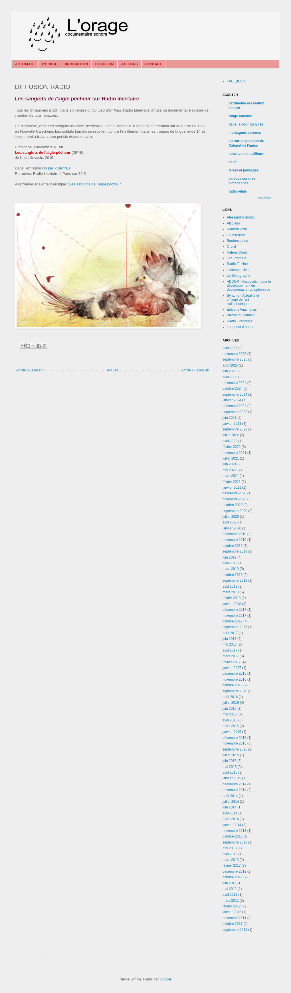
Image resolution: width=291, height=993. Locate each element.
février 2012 (232, 906)
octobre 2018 (232, 575)
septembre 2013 (235, 842)
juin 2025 (230, 371)
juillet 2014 (231, 802)
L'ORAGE (49, 64)
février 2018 (232, 598)
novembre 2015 (234, 743)
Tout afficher (264, 197)
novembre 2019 (234, 540)
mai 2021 (230, 470)
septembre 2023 (235, 412)
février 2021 (232, 482)
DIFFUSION (104, 64)
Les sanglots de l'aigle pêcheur (95, 184)
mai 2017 (230, 644)
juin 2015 (230, 761)
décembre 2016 (234, 674)
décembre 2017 (234, 610)
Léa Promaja (236, 258)
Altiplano (233, 223)
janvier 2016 (232, 732)
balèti (233, 162)
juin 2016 (230, 709)
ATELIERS (129, 64)
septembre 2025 (235, 359)
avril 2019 (230, 563)
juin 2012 (230, 883)
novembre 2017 (234, 616)
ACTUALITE (25, 64)
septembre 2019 (235, 551)
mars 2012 (231, 901)
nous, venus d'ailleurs (246, 154)
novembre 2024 (234, 383)
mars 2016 (231, 726)
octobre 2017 (232, 621)
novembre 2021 (234, 453)
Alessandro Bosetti (241, 217)
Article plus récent (29, 370)
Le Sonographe (238, 276)
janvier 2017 (232, 668)
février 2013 (232, 865)
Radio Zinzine (237, 264)
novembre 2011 (234, 918)
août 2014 (230, 796)
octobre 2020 (232, 505)
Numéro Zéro (237, 229)
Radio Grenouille (239, 321)
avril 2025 (230, 377)
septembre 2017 (235, 627)
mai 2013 (230, 848)
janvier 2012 (232, 912)
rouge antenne (240, 116)
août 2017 (230, 633)
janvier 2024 (232, 400)
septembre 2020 (235, 511)
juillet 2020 (231, 517)
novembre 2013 (234, 831)
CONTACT (153, 64)
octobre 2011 (232, 924)
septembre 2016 (235, 691)
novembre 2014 (234, 790)
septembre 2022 (235, 429)
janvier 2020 (232, 528)
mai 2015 (230, 767)
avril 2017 (230, 650)
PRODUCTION (76, 64)
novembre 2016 (234, 679)
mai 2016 (230, 714)
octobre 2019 (232, 546)
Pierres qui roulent (240, 315)
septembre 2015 (235, 749)
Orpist (231, 246)
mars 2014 (231, 819)
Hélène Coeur (237, 252)
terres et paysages (243, 170)
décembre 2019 (234, 534)
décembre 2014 (234, 784)
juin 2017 (230, 639)
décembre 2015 (234, 738)
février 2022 (232, 447)
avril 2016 (230, 720)
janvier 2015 (232, 778)
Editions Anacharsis (242, 310)
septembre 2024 (235, 395)
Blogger (165, 979)
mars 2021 (231, 476)
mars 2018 (231, 592)
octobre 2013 (232, 836)
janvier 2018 (232, 604)
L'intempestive (237, 270)
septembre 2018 (235, 581)
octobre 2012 (232, 877)
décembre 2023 (234, 406)
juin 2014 (230, 807)
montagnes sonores (245, 133)
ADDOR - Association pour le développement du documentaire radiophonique (249, 286)
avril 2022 (230, 441)
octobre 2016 (232, 685)
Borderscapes (237, 241)
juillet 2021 (231, 458)
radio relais (238, 191)
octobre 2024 (232, 389)
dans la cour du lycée (246, 124)
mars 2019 (231, 569)
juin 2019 (230, 557)
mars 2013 (231, 860)
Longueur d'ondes (240, 327)
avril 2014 (230, 813)
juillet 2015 (231, 755)
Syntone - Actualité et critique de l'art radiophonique (243, 300)
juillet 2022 (231, 435)
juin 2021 (230, 464)
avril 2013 (230, 854)
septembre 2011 (235, 930)
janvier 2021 (232, 488)
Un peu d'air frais (56, 168)
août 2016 (230, 697)
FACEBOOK (236, 81)
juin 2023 (230, 418)
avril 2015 (230, 772)
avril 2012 (230, 895)
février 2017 (232, 662)
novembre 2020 (234, 499)
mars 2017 (231, 656)
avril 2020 (230, 522)
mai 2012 (230, 889)
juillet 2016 (231, 703)
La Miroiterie (236, 235)
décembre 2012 (234, 871)
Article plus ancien (195, 370)
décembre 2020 (234, 493)
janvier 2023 (232, 424)
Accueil (112, 370)
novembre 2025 (234, 354)
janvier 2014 (232, 825)
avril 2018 (230, 586)
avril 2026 (230, 348)
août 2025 (230, 365)
